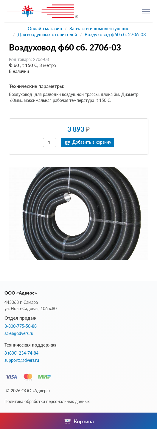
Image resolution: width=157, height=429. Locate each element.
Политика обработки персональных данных (47, 401)
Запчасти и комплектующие (99, 28)
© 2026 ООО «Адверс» (28, 390)
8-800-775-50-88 (20, 326)
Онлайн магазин (45, 28)
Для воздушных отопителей (47, 34)
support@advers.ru (21, 360)
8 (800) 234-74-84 (21, 353)
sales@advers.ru (18, 333)
